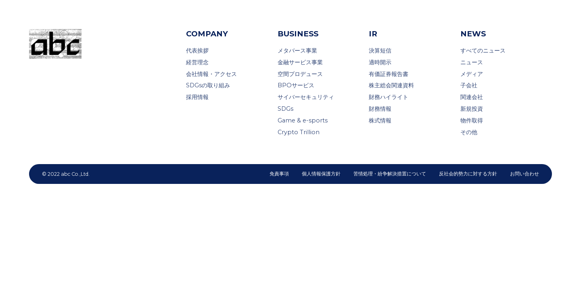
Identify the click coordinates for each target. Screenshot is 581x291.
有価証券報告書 (388, 74)
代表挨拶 (197, 50)
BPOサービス (296, 85)
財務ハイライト (388, 97)
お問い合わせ (524, 174)
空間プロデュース (300, 74)
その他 (468, 132)
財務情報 (380, 108)
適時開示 (380, 62)
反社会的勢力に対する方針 (468, 174)
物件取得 (471, 120)
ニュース (471, 62)
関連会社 (471, 97)
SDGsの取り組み (208, 85)
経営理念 (197, 62)
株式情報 (380, 120)
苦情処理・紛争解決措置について (389, 174)
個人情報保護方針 (321, 174)
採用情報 (197, 97)
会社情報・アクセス (211, 74)
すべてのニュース (483, 50)
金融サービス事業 (300, 62)
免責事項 (279, 174)
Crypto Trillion (299, 132)
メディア (471, 74)
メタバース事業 (297, 50)
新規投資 (471, 108)
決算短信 (380, 50)
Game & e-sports (303, 120)
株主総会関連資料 (391, 85)
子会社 (468, 85)
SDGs (285, 108)
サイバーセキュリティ (306, 97)
